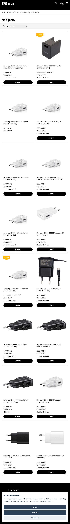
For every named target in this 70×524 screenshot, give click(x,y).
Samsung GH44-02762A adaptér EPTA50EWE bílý (15, 234)
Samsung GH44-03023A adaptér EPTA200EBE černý (15, 401)
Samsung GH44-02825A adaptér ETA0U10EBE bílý (49, 289)
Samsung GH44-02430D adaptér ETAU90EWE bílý (15, 178)
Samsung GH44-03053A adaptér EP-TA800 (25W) (17, 457)
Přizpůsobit (35, 518)
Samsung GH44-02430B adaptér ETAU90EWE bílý (49, 122)
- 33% (6, 257)
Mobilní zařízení (12, 12)
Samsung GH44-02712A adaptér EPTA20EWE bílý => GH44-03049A (50, 178)
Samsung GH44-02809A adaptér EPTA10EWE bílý (15, 289)
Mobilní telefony (25, 12)
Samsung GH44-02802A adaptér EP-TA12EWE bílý (50, 234)
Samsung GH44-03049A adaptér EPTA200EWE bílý (49, 401)
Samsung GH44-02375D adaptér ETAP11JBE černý (49, 67)
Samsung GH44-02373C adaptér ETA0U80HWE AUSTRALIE (15, 67)
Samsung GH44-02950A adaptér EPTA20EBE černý (15, 345)
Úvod (3, 12)
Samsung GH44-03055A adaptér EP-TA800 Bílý (50, 457)
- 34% (40, 34)
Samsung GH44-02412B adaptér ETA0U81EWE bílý (15, 122)
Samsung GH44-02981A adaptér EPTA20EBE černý (49, 345)
